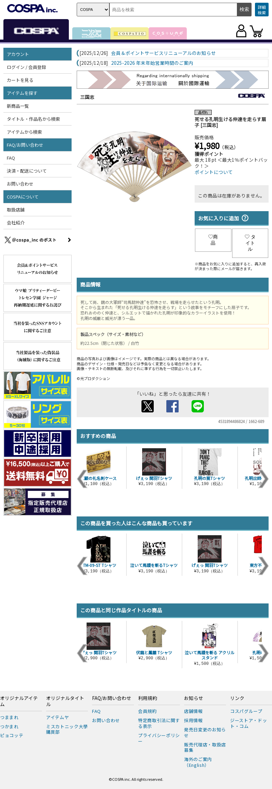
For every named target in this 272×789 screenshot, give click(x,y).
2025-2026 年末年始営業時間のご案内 (152, 63)
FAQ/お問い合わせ (25, 145)
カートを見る (20, 80)
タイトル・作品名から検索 (33, 119)
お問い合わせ (20, 183)
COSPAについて (23, 196)
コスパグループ (246, 711)
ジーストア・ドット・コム (248, 723)
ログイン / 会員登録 (26, 67)
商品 (213, 240)
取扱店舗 (16, 209)
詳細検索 (262, 9)
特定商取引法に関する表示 (159, 723)
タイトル (250, 243)
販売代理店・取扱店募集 (205, 747)
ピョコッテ (11, 735)
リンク (237, 698)
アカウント (18, 54)
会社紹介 (16, 222)
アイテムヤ (57, 717)
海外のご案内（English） (198, 762)
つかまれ (9, 726)
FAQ (11, 158)
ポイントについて (214, 172)
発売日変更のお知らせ (205, 732)
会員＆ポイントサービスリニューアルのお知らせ (163, 53)
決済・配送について (27, 170)
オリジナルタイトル (65, 701)
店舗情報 (193, 711)
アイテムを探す (22, 93)
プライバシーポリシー (159, 738)
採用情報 (193, 720)
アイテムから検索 (24, 132)
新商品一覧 (18, 106)
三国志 (87, 96)
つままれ (9, 717)
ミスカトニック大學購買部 (67, 729)
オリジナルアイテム (19, 701)
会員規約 (147, 711)
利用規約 (147, 698)
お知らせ (193, 698)
